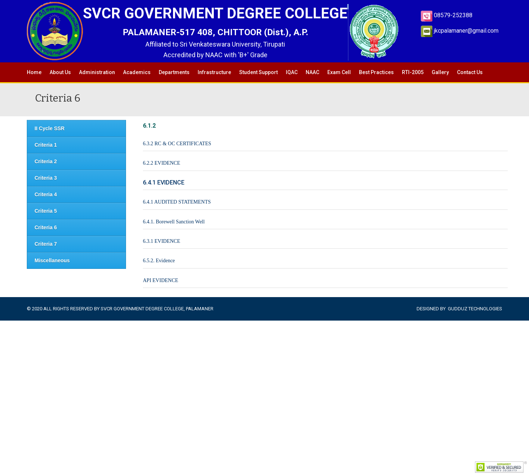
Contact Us (470, 72)
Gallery (440, 72)
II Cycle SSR (50, 128)
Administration (97, 72)
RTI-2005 (413, 72)
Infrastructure (214, 72)
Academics (137, 72)
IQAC (292, 72)
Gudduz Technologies (475, 308)
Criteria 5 (46, 211)
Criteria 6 (46, 227)
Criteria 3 (46, 178)
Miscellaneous (52, 260)
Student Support (258, 72)
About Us (60, 72)
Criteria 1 (46, 145)
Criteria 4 (46, 194)
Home (34, 72)
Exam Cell (339, 72)
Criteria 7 (46, 244)
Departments (174, 72)
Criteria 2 (46, 161)
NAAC (312, 72)
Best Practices (376, 72)
